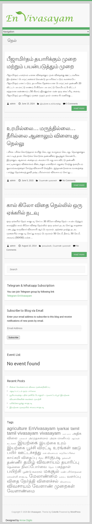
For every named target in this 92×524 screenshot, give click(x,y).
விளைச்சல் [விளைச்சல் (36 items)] (47, 481)
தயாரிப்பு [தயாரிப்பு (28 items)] (70, 462)
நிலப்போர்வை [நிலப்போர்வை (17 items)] (34, 467)
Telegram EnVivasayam (19, 295)
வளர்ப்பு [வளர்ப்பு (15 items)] (74, 476)
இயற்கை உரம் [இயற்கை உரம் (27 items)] (52, 443)
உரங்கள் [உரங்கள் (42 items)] (62, 447)
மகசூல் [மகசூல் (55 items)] (51, 471)
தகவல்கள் (47, 246)
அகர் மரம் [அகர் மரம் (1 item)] (66, 434)
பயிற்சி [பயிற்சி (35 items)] (14, 471)
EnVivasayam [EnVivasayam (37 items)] (42, 428)
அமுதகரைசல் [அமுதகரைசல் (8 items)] (38, 438)
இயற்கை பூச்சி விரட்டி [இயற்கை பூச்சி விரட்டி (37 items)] (29, 447)
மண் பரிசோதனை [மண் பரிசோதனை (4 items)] (71, 471)
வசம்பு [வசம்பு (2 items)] (62, 477)
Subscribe (13, 337)
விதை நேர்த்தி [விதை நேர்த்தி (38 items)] (21, 481)
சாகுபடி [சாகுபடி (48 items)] (53, 457)
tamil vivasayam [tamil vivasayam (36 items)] (22, 433)
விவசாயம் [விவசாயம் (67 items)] (19, 486)
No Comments (69, 180)
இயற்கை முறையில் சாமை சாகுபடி (26, 407)
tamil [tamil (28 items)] (75, 428)
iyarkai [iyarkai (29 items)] (63, 428)
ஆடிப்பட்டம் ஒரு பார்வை (22, 391)
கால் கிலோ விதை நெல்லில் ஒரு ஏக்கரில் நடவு (44, 209)
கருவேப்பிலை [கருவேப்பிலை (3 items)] (67, 453)
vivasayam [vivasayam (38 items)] (50, 433)
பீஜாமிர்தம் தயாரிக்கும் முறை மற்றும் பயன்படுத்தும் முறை (41, 62)
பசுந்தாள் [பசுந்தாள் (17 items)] (63, 467)
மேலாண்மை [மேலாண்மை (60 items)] (43, 476)
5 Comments (72, 104)
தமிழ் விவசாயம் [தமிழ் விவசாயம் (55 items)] (42, 462)
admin (13, 104)
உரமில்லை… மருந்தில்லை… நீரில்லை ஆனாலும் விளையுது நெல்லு (43, 135)
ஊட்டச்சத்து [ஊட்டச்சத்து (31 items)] (29, 452)
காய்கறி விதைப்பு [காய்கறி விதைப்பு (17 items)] (22, 457)
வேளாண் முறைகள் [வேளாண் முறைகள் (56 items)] (53, 486)
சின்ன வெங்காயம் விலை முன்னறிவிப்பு (29, 387)
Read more (79, 108)
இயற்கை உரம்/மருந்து (50, 104)
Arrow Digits (25, 520)
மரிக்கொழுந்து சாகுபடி (20, 403)
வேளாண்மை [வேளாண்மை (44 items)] (21, 490)
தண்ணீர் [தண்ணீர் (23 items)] (14, 462)
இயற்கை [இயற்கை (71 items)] (28, 442)
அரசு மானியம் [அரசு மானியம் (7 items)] (60, 438)
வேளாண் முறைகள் (48, 180)
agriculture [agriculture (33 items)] (17, 428)
